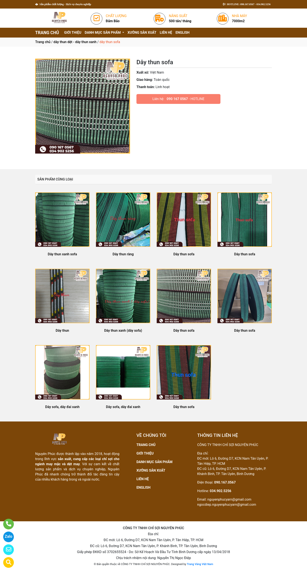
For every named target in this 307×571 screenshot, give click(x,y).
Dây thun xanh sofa (62, 254)
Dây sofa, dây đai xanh (62, 407)
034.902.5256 (220, 491)
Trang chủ (42, 42)
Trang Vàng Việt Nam (200, 564)
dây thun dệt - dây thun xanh (75, 42)
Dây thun (62, 330)
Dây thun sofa (183, 254)
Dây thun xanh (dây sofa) (123, 330)
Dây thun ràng (123, 254)
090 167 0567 (177, 99)
